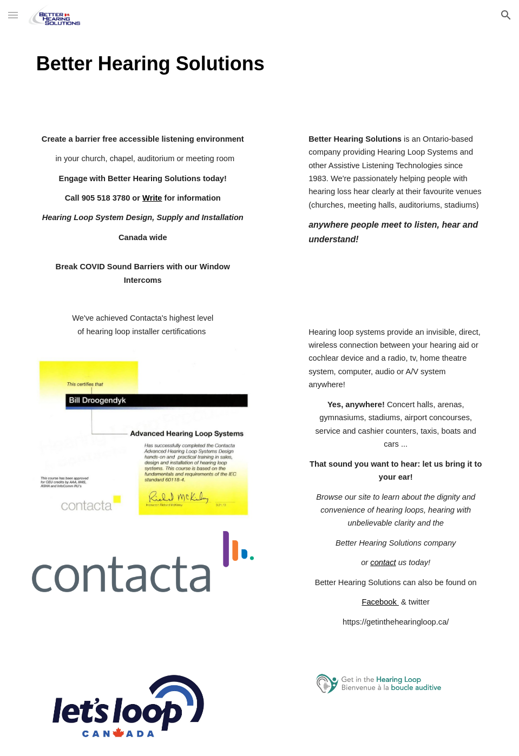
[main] (259, 63)
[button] (13, 15)
